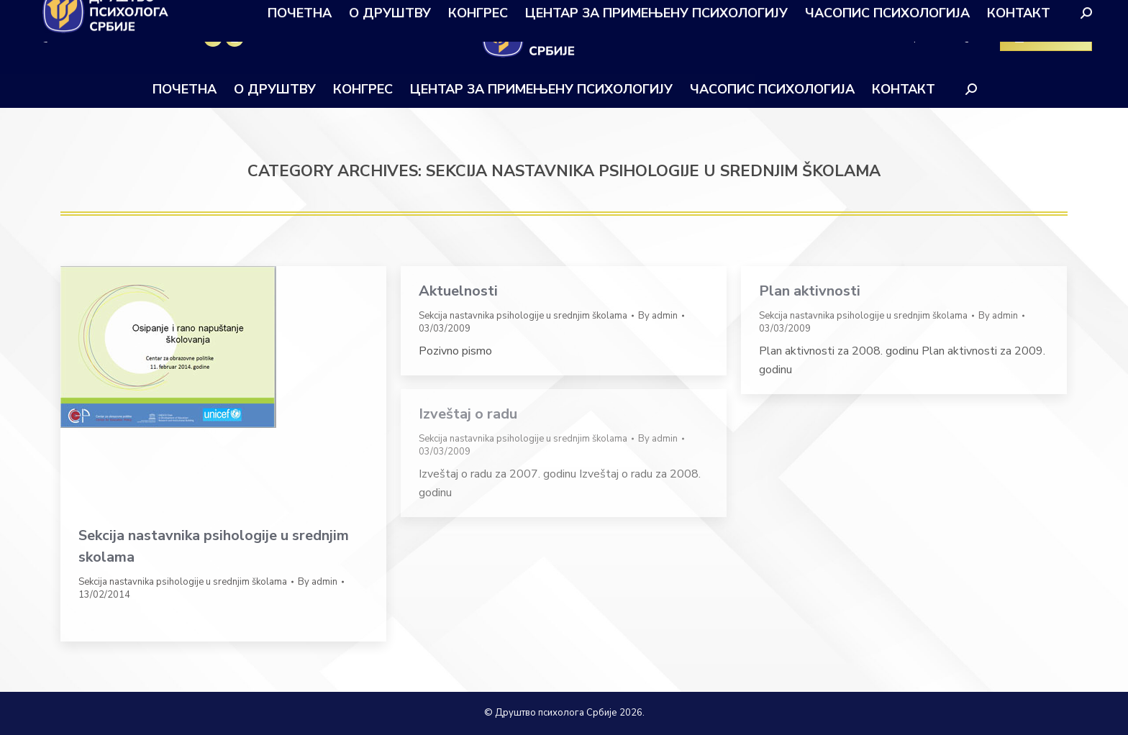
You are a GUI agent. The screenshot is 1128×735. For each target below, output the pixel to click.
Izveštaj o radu (468, 414)
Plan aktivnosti (809, 291)
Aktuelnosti (458, 291)
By (317, 581)
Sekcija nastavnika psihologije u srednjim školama (182, 581)
